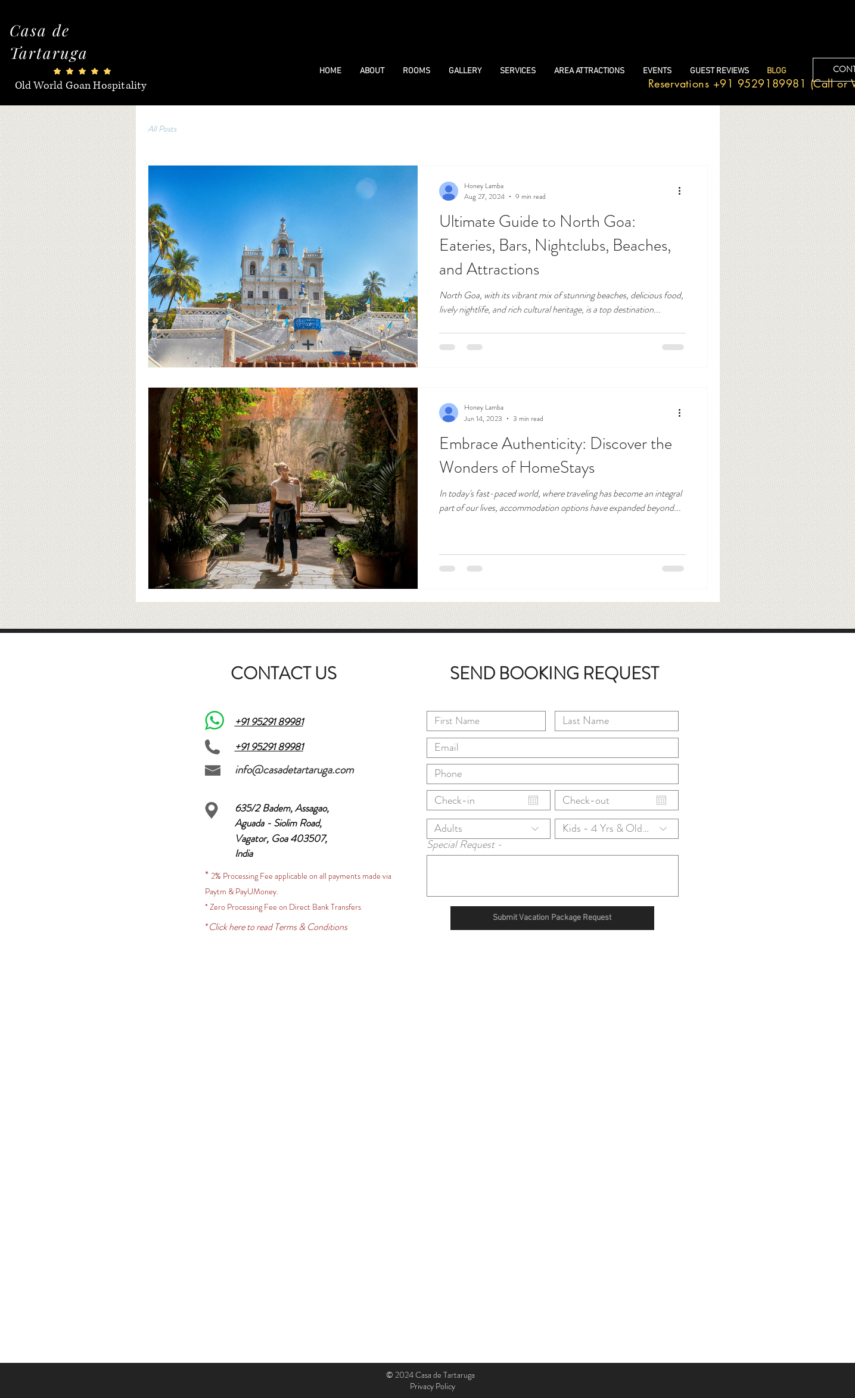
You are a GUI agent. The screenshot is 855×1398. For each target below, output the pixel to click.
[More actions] (684, 191)
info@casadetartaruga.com (294, 770)
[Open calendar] (533, 800)
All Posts (162, 129)
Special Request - (464, 844)
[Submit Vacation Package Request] (552, 918)
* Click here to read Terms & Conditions (275, 927)
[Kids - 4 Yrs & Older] (617, 829)
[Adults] (489, 829)
